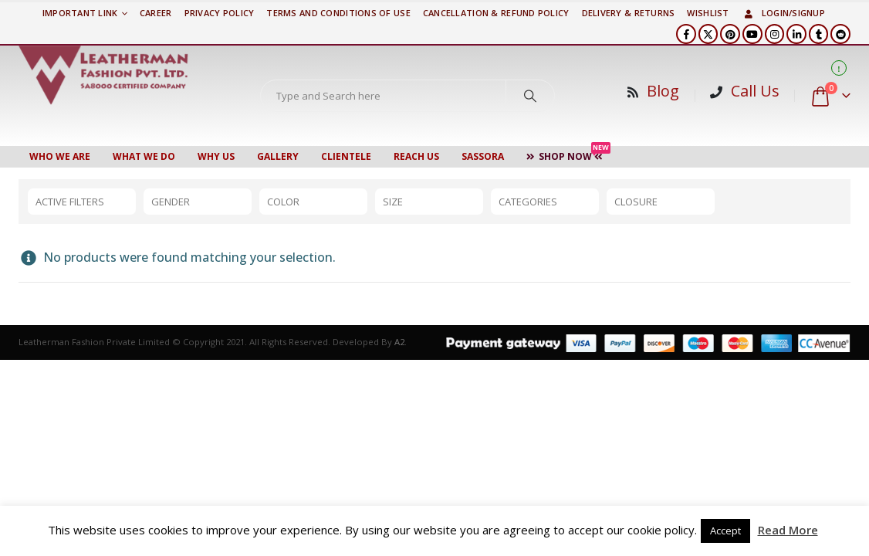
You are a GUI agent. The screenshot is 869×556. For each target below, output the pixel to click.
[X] (708, 34)
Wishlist (708, 13)
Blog (663, 90)
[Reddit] (840, 34)
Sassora (483, 156)
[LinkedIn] (796, 34)
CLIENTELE (346, 156)
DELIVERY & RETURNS (628, 13)
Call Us (755, 90)
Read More (788, 529)
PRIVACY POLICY (219, 13)
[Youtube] (752, 34)
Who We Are (59, 156)
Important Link (80, 13)
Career (156, 13)
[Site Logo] (103, 75)
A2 (399, 342)
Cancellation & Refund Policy (496, 13)
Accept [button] (725, 530)
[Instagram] (775, 34)
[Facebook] (686, 34)
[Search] (530, 95)
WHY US (216, 156)
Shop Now (568, 154)
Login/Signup (783, 13)
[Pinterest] (730, 34)
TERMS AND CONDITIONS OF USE (338, 13)
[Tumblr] (819, 34)
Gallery (278, 156)
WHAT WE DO (144, 156)
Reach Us (416, 156)
